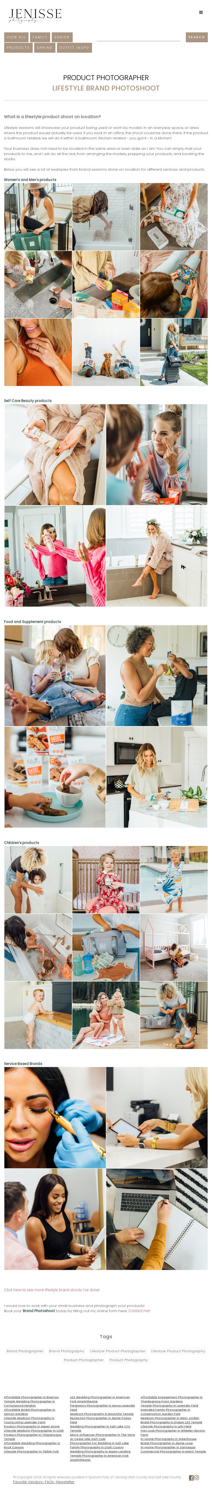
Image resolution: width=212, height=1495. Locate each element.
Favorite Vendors (28, 1482)
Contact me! (139, 1310)
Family (40, 37)
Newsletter (65, 1482)
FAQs (49, 1482)
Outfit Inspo (74, 47)
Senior (62, 37)
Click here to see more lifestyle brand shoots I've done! (52, 1290)
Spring (45, 47)
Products (18, 47)
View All (16, 37)
